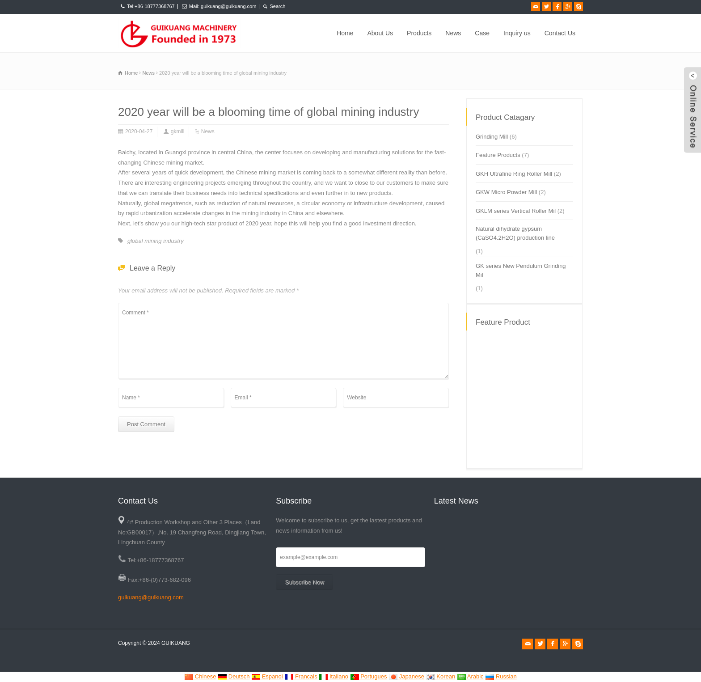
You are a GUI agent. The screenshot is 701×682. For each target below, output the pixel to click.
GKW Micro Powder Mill (506, 192)
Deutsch (233, 676)
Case (482, 33)
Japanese (406, 676)
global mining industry (155, 240)
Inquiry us (517, 33)
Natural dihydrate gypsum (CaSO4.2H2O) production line (515, 233)
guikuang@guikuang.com (151, 597)
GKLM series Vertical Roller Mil (516, 211)
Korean (441, 676)
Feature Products (498, 155)
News (453, 33)
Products (419, 33)
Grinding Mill (492, 136)
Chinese (200, 676)
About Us (380, 33)
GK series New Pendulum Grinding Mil (521, 270)
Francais (300, 676)
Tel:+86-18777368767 (151, 6)
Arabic (470, 676)
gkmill (178, 131)
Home (345, 33)
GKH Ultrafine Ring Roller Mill (514, 173)
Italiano (333, 676)
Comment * (283, 341)
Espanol (267, 676)
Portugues (368, 676)
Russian (501, 676)
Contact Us (560, 33)
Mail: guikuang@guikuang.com (223, 6)
